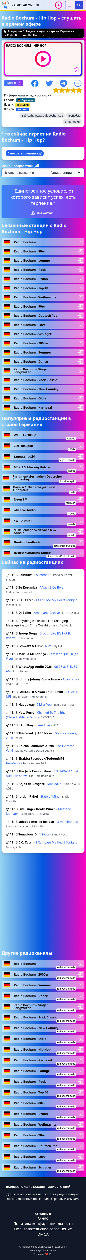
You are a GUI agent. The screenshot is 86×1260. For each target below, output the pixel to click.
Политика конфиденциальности (43, 1223)
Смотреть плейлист (24, 153)
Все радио (12, 31)
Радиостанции (36, 31)
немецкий (23, 104)
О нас (43, 1218)
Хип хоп (22, 109)
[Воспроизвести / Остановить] (58, 5)
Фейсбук (74, 115)
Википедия (72, 121)
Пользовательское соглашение (43, 1228)
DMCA (43, 1234)
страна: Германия (61, 31)
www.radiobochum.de (49, 115)
